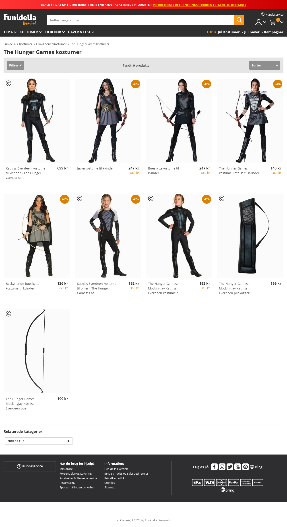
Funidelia (10, 44)
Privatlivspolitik (114, 478)
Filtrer (14, 65)
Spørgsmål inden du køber (77, 487)
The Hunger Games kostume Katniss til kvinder (239, 170)
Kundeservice (30, 466)
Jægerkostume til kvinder (95, 168)
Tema (8, 32)
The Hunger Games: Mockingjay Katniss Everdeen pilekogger (234, 288)
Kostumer (29, 32)
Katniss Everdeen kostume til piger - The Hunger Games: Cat (96, 288)
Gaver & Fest (79, 32)
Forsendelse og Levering (76, 473)
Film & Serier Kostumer (51, 44)
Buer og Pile (16, 441)
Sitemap (109, 487)
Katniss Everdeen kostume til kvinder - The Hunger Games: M (25, 173)
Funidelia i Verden (116, 469)
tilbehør (53, 32)
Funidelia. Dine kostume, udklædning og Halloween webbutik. (20, 20)
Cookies (109, 483)
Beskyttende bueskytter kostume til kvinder (23, 285)
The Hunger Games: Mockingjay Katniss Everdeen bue (20, 403)
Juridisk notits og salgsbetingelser (126, 473)
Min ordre (66, 469)
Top (209, 32)
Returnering (67, 483)
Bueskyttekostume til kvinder (163, 170)
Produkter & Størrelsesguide (78, 478)
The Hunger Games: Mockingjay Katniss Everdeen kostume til (165, 288)
